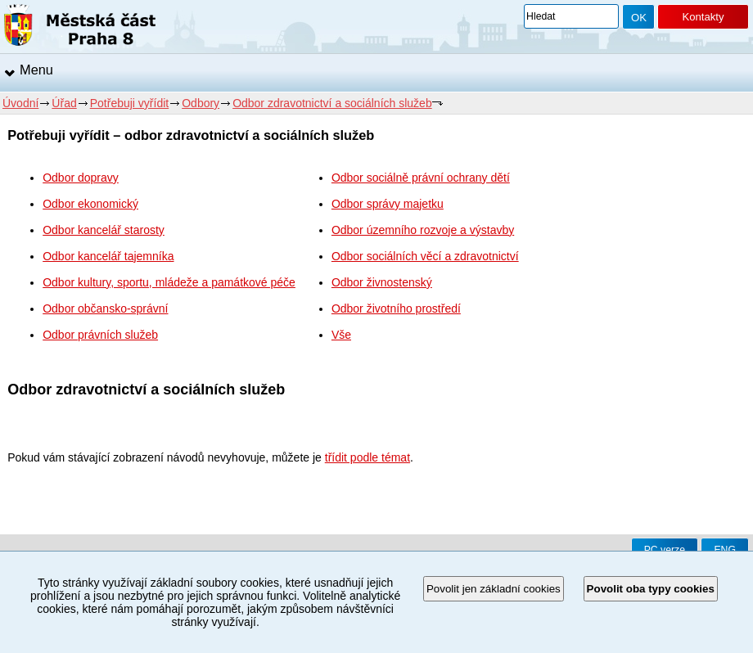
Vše (341, 334)
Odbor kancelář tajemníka (108, 256)
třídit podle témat (367, 457)
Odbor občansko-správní (105, 308)
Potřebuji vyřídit (129, 103)
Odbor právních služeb (100, 334)
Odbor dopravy (81, 177)
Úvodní (20, 103)
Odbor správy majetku (387, 203)
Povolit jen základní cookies (493, 589)
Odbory (200, 103)
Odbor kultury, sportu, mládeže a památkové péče (169, 282)
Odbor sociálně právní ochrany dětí (420, 177)
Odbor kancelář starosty (104, 229)
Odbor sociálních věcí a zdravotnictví (425, 256)
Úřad (64, 103)
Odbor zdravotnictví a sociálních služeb (332, 103)
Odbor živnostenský (381, 282)
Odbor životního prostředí (396, 308)
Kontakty (703, 17)
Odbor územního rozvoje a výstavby (422, 229)
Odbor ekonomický (90, 203)
